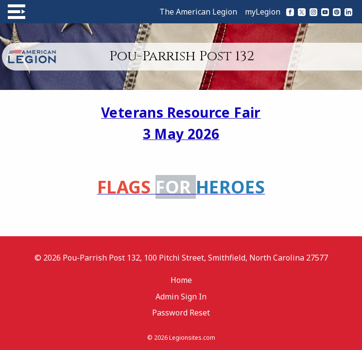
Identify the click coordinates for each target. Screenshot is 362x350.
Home (181, 280)
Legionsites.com (192, 337)
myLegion (262, 11)
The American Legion (198, 11)
